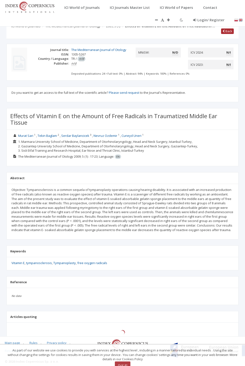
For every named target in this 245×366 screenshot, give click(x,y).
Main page (12, 343)
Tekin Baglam (47, 135)
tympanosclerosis (39, 263)
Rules (33, 343)
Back (227, 31)
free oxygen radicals (92, 263)
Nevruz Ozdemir (105, 135)
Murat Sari (25, 135)
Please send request (124, 92)
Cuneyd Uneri (131, 135)
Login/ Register (208, 19)
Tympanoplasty (64, 263)
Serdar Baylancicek (75, 135)
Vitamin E (18, 263)
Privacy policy (57, 343)
